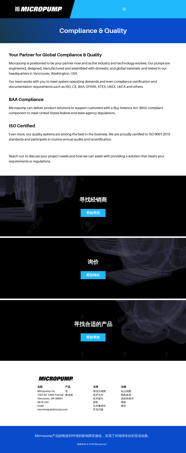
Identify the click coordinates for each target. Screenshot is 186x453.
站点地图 (126, 391)
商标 (123, 402)
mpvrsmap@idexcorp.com (52, 409)
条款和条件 (127, 398)
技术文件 (98, 394)
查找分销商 (99, 391)
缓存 (123, 405)
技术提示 (98, 398)
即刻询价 (93, 275)
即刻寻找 (93, 213)
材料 (95, 402)
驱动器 (69, 394)
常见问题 (98, 409)
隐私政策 (126, 394)
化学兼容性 (99, 405)
